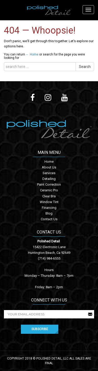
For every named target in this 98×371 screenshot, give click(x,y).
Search (85, 67)
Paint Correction (49, 184)
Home (49, 162)
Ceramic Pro (49, 190)
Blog (49, 213)
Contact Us (49, 219)
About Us (49, 167)
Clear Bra (49, 196)
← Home (32, 54)
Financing (49, 208)
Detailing (49, 179)
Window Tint (49, 202)
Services (49, 173)
